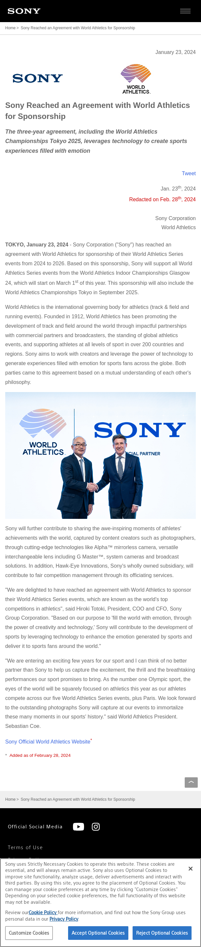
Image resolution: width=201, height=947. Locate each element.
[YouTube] (78, 826)
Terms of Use (25, 847)
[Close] (190, 869)
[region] (100, 902)
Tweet (189, 173)
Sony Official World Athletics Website (48, 741)
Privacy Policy (64, 919)
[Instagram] (96, 827)
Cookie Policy (43, 912)
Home (10, 28)
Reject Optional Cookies (162, 933)
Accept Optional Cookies (98, 933)
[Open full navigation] (185, 11)
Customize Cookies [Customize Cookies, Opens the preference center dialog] (29, 933)
